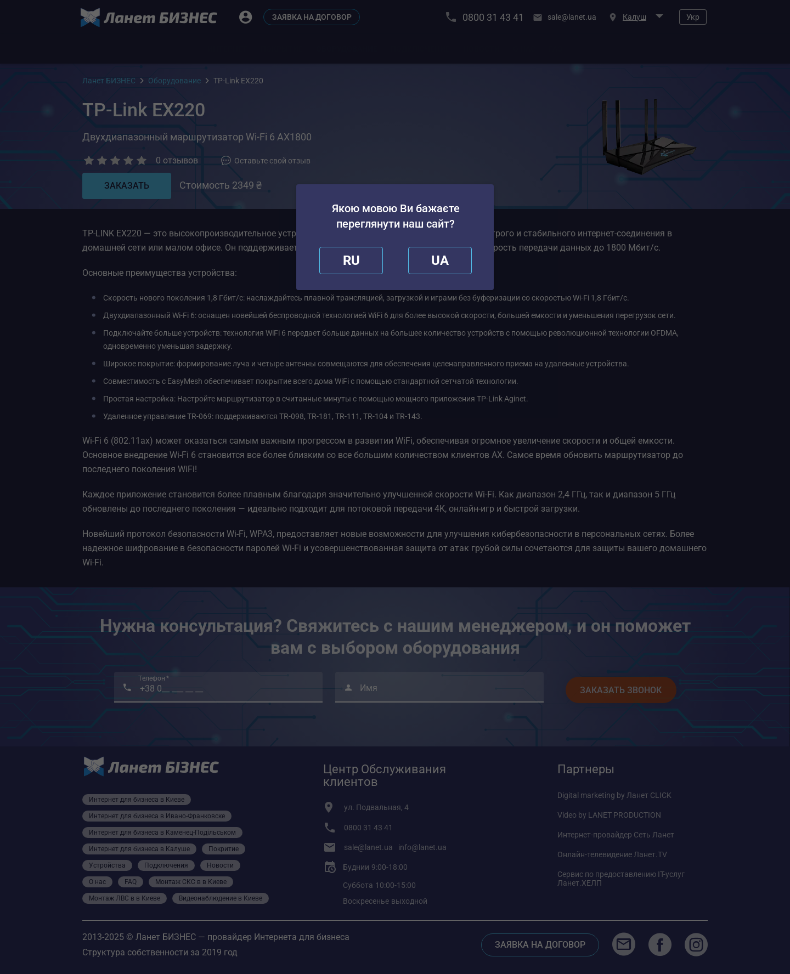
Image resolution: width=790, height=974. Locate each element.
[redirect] (440, 260)
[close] (351, 260)
